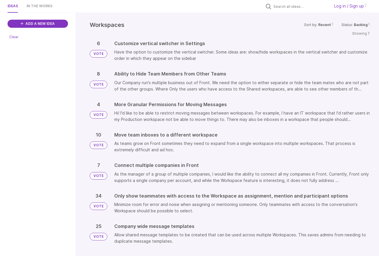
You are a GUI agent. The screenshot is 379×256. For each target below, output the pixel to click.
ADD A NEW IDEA (38, 23)
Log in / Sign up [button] (350, 5)
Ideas (13, 6)
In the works (39, 6)
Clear (14, 37)
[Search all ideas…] (300, 6)
